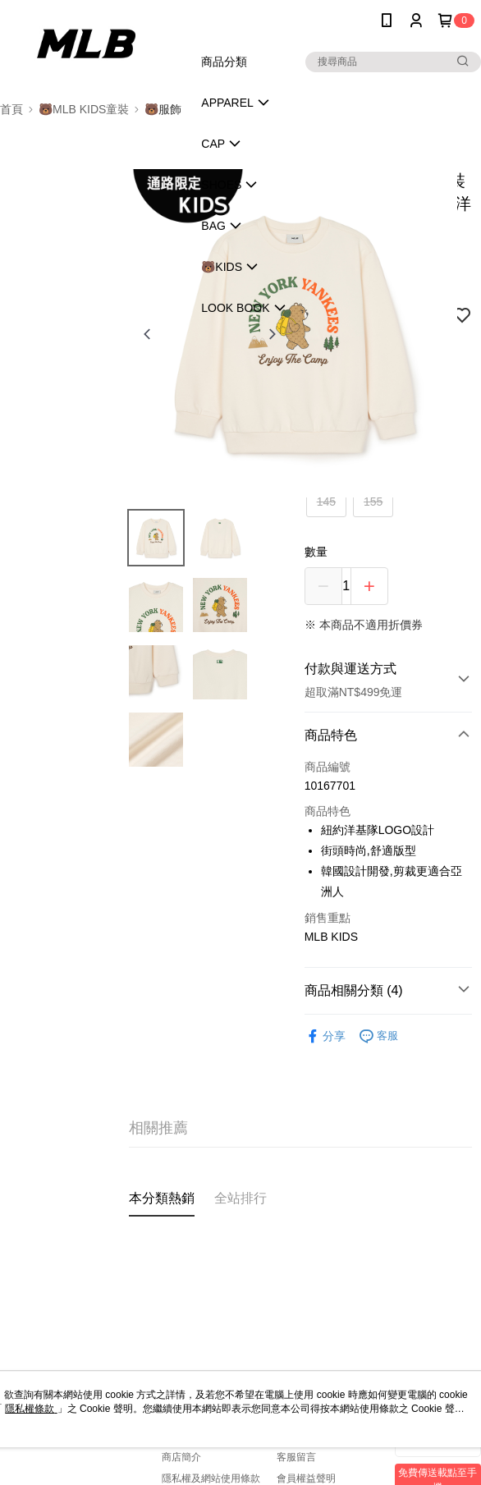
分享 (325, 1036)
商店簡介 (181, 1457)
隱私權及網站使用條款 (211, 1478)
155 (373, 501)
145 (326, 501)
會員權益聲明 (306, 1478)
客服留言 (296, 1457)
